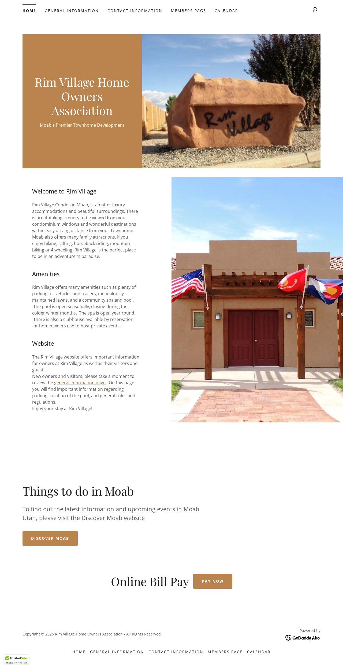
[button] (315, 9)
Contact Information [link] (134, 10)
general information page (80, 383)
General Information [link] (72, 10)
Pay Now (213, 581)
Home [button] (79, 651)
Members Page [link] (188, 10)
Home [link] (29, 10)
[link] (82, 113)
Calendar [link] (226, 10)
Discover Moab (50, 538)
